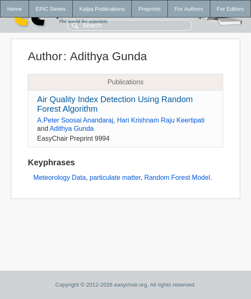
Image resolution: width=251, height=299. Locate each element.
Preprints (149, 9)
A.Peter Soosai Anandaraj (75, 120)
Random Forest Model (177, 177)
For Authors (189, 9)
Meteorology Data (59, 177)
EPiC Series (51, 9)
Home (14, 9)
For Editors (230, 9)
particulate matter (115, 177)
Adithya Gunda (72, 128)
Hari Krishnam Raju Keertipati (160, 120)
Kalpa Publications (102, 9)
